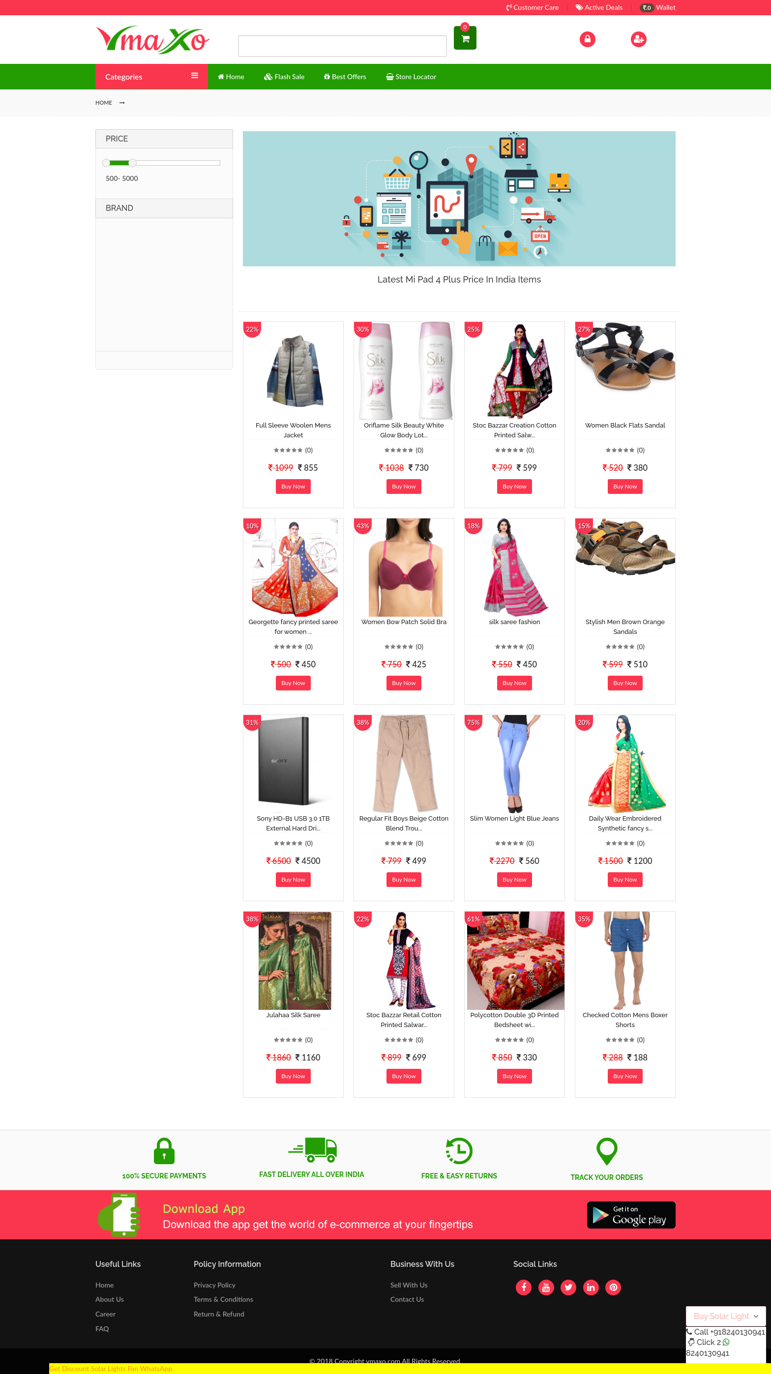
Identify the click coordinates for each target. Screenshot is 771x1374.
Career (105, 1314)
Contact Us (407, 1299)
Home (104, 1285)
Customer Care (532, 7)
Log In (598, 38)
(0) (309, 450)
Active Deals (599, 7)
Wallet (658, 7)
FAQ (102, 1328)
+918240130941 (737, 1332)
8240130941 (707, 1353)
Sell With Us (408, 1285)
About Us (109, 1299)
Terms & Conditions (223, 1299)
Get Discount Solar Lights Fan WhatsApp (110, 1368)
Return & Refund (219, 1314)
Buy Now (293, 486)
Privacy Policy (215, 1285)
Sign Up (651, 38)
